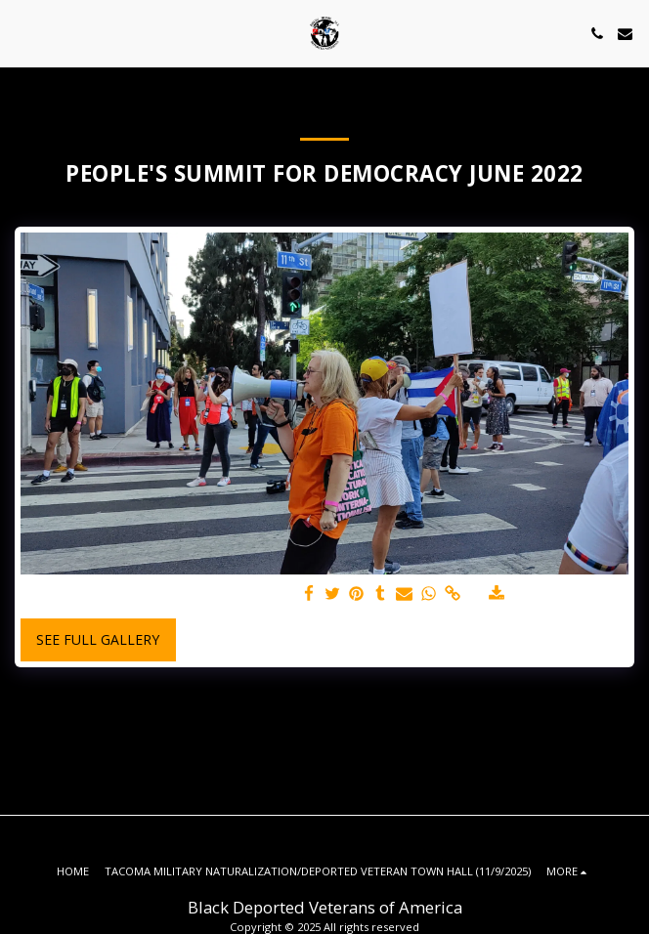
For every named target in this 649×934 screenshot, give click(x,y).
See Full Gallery (97, 639)
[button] (21, 33)
